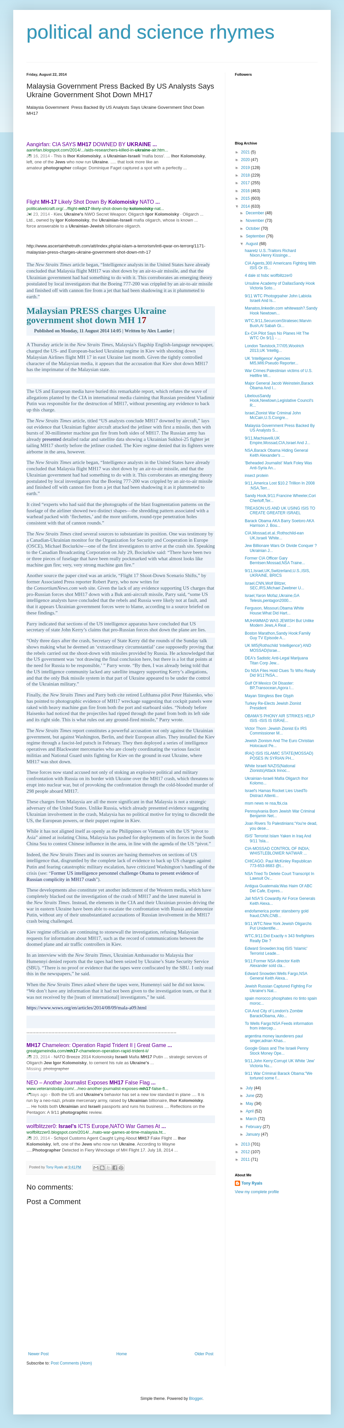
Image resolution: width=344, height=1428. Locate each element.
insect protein (256, 475)
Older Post (203, 1354)
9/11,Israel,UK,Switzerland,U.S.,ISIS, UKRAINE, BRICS (277, 573)
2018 (246, 175)
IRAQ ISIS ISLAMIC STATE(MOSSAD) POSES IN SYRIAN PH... (279, 755)
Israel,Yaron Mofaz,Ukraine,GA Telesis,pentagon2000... (272, 598)
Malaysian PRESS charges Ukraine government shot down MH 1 (96, 315)
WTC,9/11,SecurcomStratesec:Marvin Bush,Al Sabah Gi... (278, 323)
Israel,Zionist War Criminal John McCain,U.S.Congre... (273, 415)
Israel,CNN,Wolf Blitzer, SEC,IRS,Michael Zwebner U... (274, 585)
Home (121, 1354)
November (255, 220)
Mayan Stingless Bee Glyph (269, 695)
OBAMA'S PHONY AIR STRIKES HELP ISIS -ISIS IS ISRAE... (280, 718)
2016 (246, 191)
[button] (29, 155)
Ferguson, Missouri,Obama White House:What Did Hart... (274, 610)
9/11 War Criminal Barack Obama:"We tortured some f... (278, 1075)
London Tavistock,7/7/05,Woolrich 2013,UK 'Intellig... (274, 348)
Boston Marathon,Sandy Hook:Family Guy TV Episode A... (278, 635)
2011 (246, 1159)
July (250, 1088)
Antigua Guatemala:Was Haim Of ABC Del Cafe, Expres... (278, 888)
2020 (246, 159)
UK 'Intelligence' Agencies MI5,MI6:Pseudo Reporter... (271, 360)
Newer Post (38, 1354)
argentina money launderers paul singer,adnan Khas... (274, 1038)
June (250, 1095)
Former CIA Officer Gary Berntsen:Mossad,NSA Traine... (275, 560)
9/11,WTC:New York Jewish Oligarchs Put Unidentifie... (278, 926)
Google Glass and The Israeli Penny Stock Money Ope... (277, 1050)
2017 (246, 183)
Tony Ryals (251, 1183)
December (255, 213)
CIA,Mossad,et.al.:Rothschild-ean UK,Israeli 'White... (274, 535)
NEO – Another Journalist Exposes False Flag (90, 1082)
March (252, 1118)
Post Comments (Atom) (71, 1363)
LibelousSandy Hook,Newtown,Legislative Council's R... (279, 401)
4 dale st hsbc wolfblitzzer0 (268, 275)
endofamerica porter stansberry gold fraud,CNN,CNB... (277, 913)
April (250, 1111)
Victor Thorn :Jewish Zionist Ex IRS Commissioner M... (276, 730)
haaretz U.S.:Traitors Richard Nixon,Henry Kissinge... (270, 253)
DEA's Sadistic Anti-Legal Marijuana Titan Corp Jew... (276, 660)
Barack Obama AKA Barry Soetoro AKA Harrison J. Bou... (279, 523)
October (253, 228)
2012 (246, 1152)
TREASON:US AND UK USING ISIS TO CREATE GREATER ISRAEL (280, 510)
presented (51, 439)
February (254, 1126)
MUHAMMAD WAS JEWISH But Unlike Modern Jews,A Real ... (279, 623)
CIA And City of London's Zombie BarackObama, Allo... (274, 1013)
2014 (246, 206)
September (256, 236)
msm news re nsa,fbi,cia (266, 803)
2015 (246, 198)
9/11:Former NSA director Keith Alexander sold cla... (272, 963)
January (253, 1134)
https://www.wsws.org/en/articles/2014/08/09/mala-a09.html (86, 1007)
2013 (246, 1144)
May (250, 1103)
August (252, 243)
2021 (246, 152)
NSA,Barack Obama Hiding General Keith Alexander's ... (276, 452)
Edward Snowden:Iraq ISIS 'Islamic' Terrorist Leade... (276, 950)
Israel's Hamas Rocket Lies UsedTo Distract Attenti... (276, 793)
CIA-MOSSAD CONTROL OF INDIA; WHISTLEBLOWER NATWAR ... (277, 851)
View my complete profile (257, 1192)
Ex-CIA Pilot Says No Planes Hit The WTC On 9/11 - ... (277, 335)
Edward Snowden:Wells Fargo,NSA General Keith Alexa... (276, 976)
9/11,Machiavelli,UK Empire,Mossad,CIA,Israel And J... (277, 440)
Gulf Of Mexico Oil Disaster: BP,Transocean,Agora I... (269, 685)
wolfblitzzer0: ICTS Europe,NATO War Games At (96, 1126)
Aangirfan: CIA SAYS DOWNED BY (91, 144)
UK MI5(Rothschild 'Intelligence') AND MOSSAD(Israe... (278, 647)
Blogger (195, 1398)
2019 (246, 167)
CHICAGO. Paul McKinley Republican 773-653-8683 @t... (278, 863)
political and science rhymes (150, 32)
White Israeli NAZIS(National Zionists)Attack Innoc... (270, 768)
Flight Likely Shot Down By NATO (93, 202)
